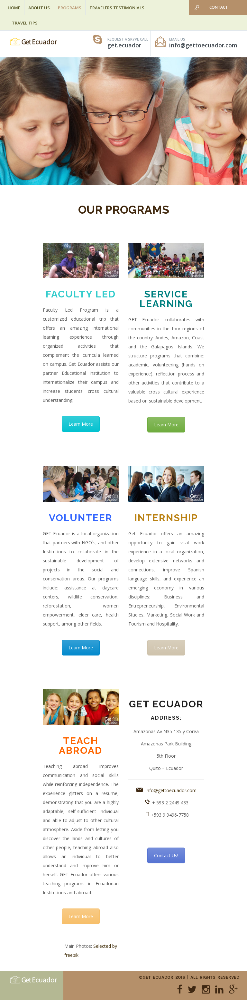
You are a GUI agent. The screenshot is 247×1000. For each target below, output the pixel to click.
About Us (39, 8)
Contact (218, 7)
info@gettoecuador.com (171, 790)
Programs (69, 8)
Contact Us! (166, 855)
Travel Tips (25, 23)
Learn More (81, 424)
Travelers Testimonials (116, 8)
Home (14, 8)
